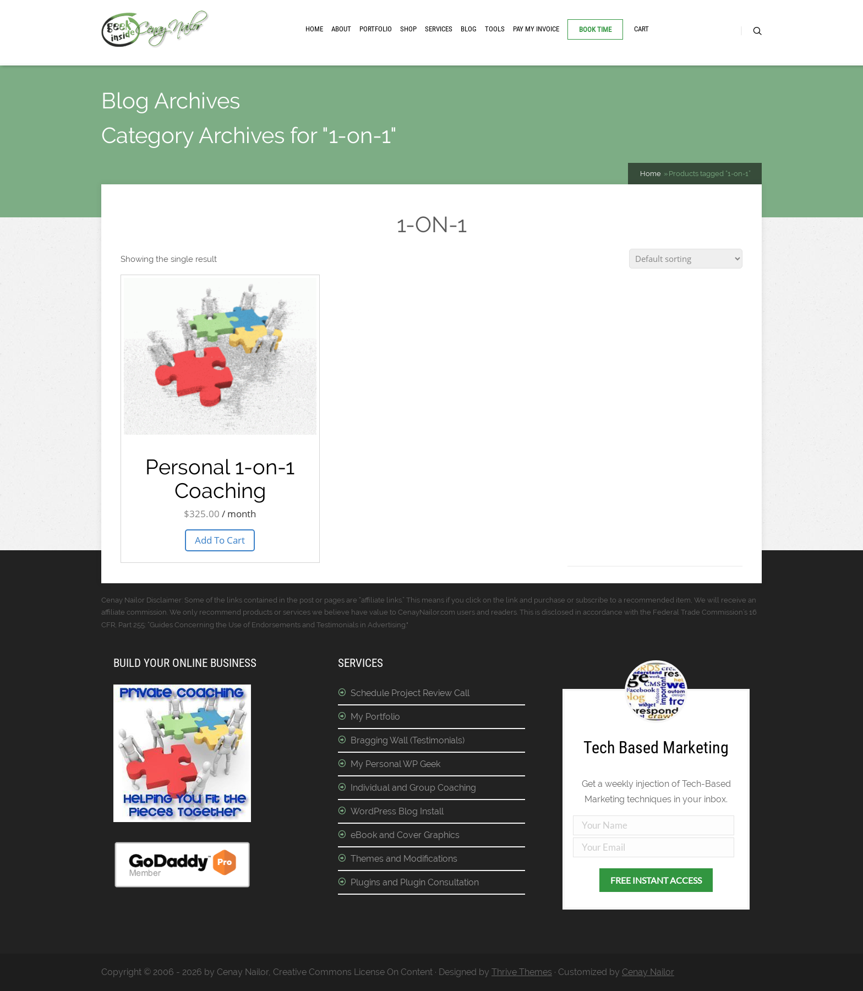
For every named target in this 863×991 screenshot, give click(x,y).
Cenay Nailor (648, 972)
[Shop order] (685, 259)
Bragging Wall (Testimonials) (408, 740)
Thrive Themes (521, 972)
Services (438, 29)
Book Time (595, 29)
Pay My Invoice (536, 29)
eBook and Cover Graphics (405, 835)
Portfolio (375, 29)
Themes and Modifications (404, 858)
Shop (408, 29)
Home (314, 29)
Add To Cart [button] (220, 540)
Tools (495, 29)
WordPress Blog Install (397, 811)
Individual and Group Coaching (413, 787)
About (341, 29)
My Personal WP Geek (395, 764)
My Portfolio (375, 716)
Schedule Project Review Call (410, 693)
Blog (469, 29)
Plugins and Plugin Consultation (415, 882)
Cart (641, 29)
